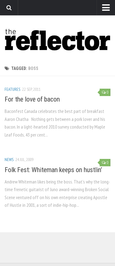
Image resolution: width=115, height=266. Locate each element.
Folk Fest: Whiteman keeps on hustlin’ (53, 170)
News (9, 159)
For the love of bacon (32, 99)
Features (12, 89)
